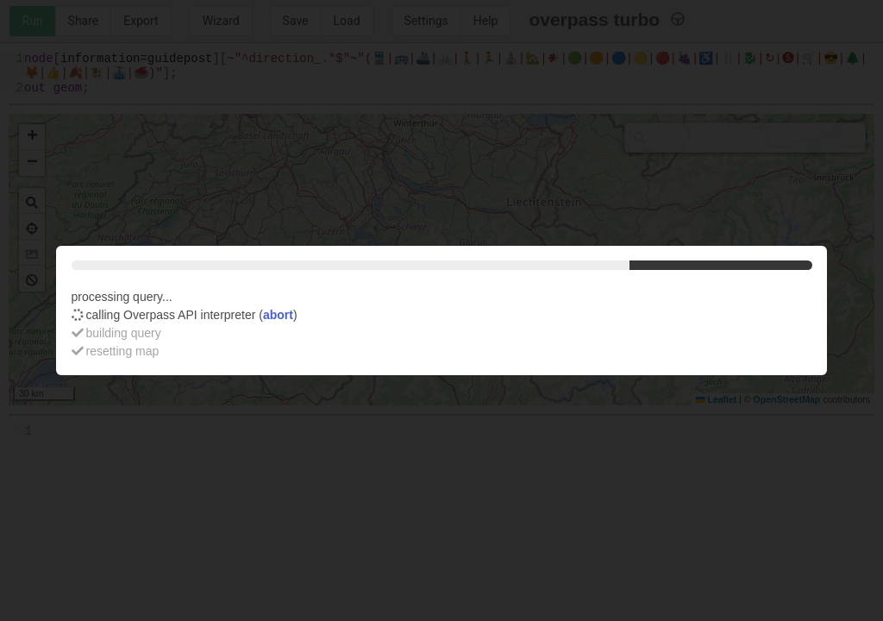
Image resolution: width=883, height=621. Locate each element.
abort (278, 315)
